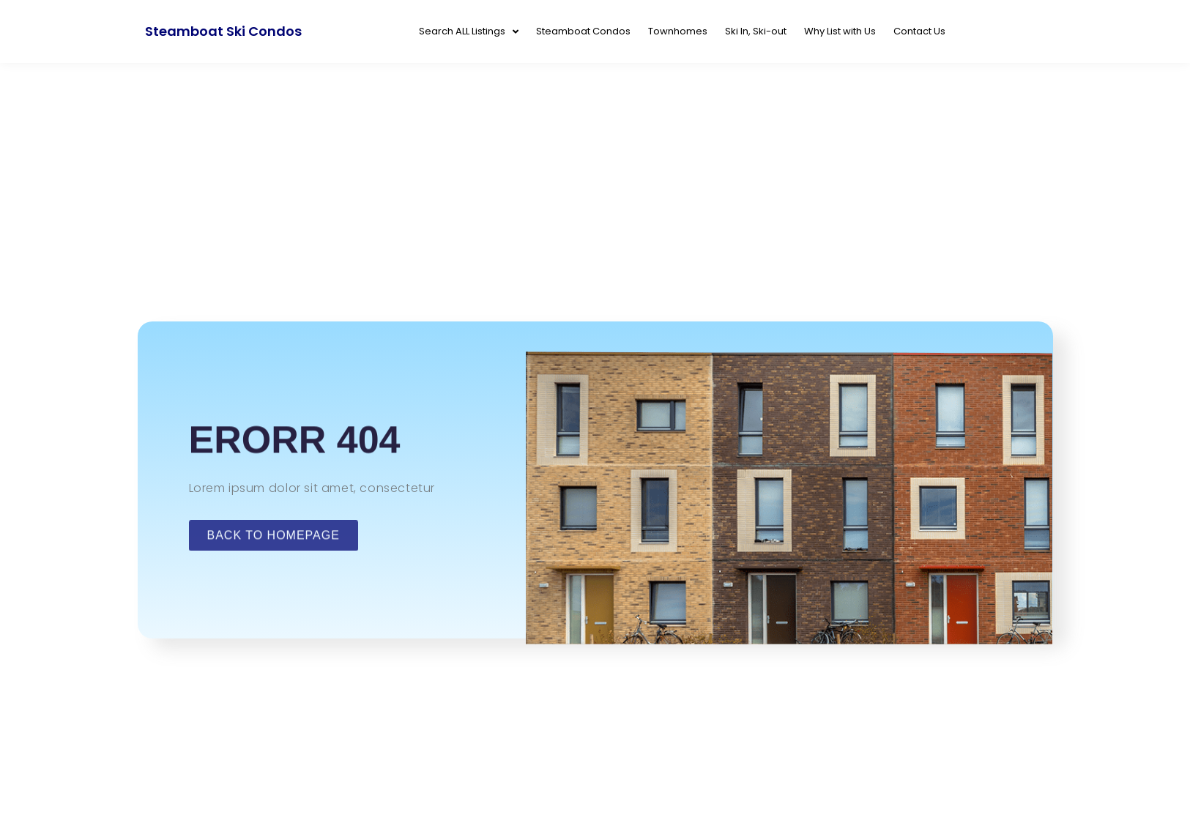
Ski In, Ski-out (755, 31)
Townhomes (677, 31)
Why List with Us (840, 31)
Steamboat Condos (583, 31)
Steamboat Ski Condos (223, 31)
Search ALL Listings (468, 32)
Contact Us (919, 31)
